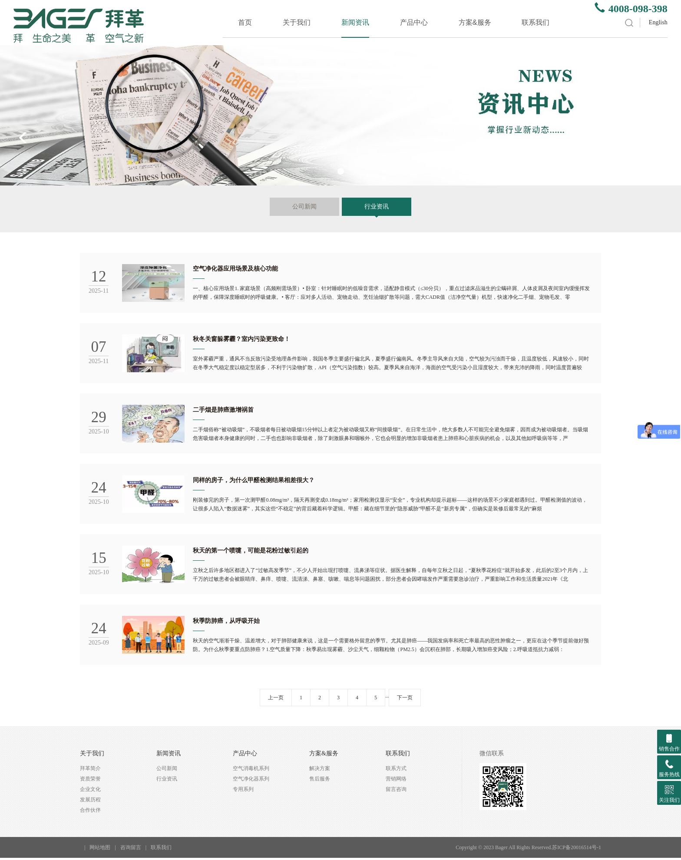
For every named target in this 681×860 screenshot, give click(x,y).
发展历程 (90, 802)
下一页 (405, 700)
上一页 (276, 700)
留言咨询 (396, 791)
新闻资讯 (355, 22)
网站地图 (99, 850)
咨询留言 (130, 850)
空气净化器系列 (251, 781)
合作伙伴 (90, 812)
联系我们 (535, 22)
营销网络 (396, 781)
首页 (245, 22)
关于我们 (297, 22)
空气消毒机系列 (251, 770)
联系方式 (396, 770)
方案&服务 (475, 22)
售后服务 (319, 781)
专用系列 (243, 791)
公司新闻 (304, 206)
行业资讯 (376, 206)
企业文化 (90, 791)
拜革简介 (90, 770)
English (658, 22)
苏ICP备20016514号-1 (576, 850)
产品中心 (414, 22)
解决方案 (319, 770)
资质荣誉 (90, 781)
